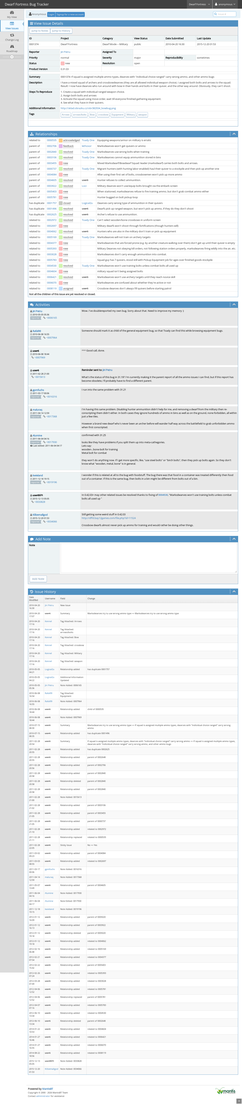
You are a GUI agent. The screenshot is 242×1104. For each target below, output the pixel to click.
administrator (43, 1096)
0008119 (51, 288)
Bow (92, 114)
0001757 (51, 203)
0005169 (51, 237)
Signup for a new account (70, 14)
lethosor (87, 146)
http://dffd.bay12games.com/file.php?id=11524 (109, 518)
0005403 (51, 191)
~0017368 (51, 416)
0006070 (51, 282)
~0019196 (51, 482)
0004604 (51, 271)
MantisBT (47, 1089)
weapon (142, 114)
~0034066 (51, 521)
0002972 (51, 220)
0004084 (51, 174)
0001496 (51, 208)
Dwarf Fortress (199, 4)
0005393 (51, 248)
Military (131, 114)
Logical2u (87, 203)
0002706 (51, 146)
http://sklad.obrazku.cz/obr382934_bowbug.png (88, 108)
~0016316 (51, 396)
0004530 (51, 265)
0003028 (51, 254)
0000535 (51, 140)
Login (51, 14)
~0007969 (39, 357)
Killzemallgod (40, 514)
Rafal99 (37, 331)
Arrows (66, 114)
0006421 (51, 277)
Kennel (48, 621)
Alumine (37, 435)
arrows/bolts (80, 114)
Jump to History (61, 30)
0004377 (51, 243)
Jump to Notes (40, 30)
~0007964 (51, 337)
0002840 (51, 151)
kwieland (38, 475)
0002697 (51, 225)
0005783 (51, 260)
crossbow (103, 114)
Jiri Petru (65, 52)
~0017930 (51, 442)
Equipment (117, 114)
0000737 (51, 168)
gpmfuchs (38, 390)
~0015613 (39, 377)
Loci (84, 186)
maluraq (37, 409)
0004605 (51, 180)
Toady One (88, 140)
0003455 (51, 163)
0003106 (51, 157)
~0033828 (39, 502)
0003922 (51, 186)
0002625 (51, 214)
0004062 (51, 231)
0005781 (51, 197)
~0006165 (51, 317)
